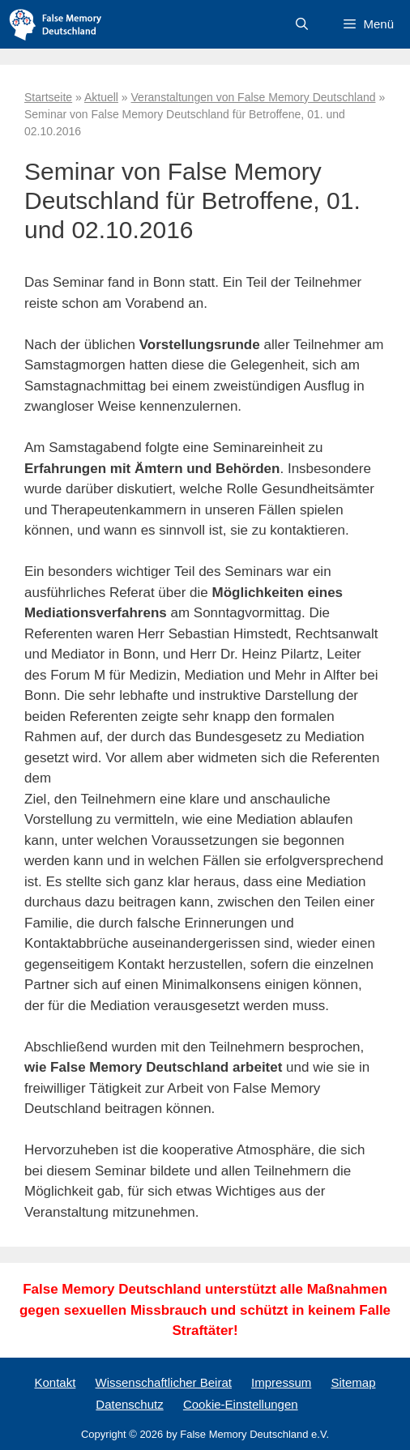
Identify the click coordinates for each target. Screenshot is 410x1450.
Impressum (281, 1382)
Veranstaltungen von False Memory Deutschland (253, 97)
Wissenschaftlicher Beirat (164, 1382)
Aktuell (101, 97)
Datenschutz (129, 1404)
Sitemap (353, 1382)
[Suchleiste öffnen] (302, 24)
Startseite (48, 97)
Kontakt (54, 1382)
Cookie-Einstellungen (240, 1404)
